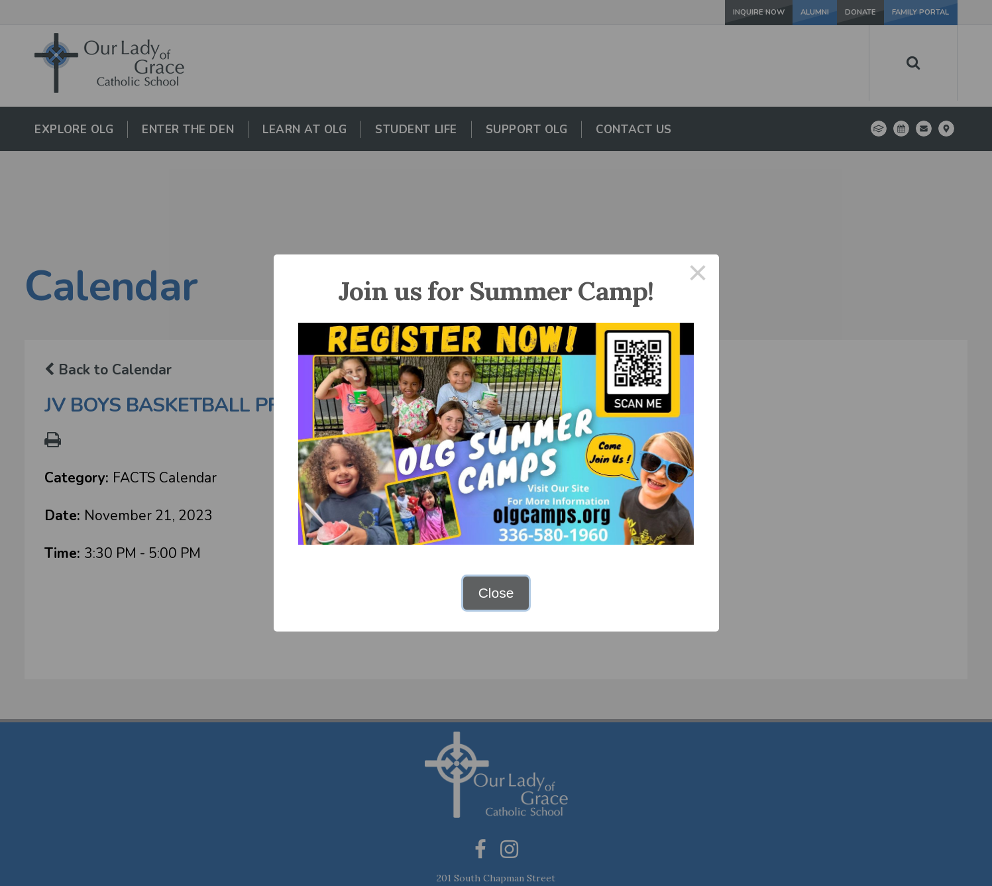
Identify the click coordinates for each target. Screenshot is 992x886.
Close (496, 592)
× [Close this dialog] (697, 275)
